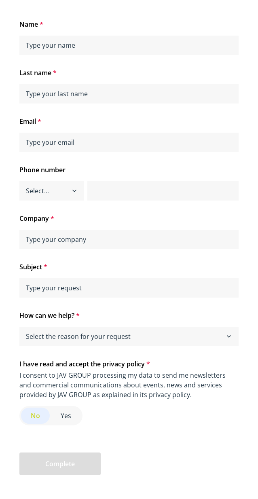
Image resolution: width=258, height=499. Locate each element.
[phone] (163, 191)
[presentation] (168, 464)
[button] (74, 191)
